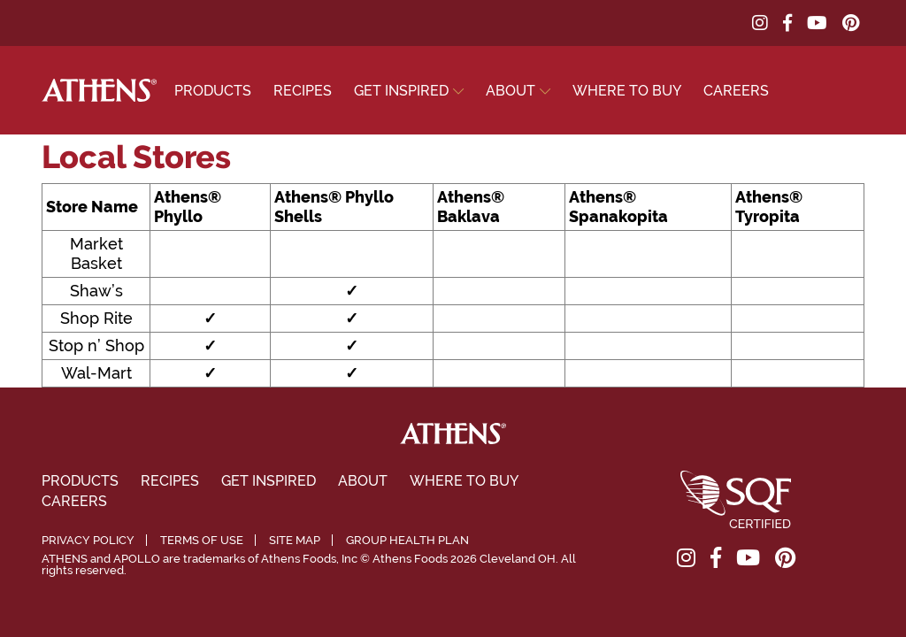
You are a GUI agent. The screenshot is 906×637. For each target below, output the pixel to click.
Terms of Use (201, 540)
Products (212, 90)
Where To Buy (626, 90)
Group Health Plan (407, 540)
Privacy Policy (88, 540)
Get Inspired (401, 90)
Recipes (302, 90)
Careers (736, 90)
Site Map (294, 540)
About (510, 90)
